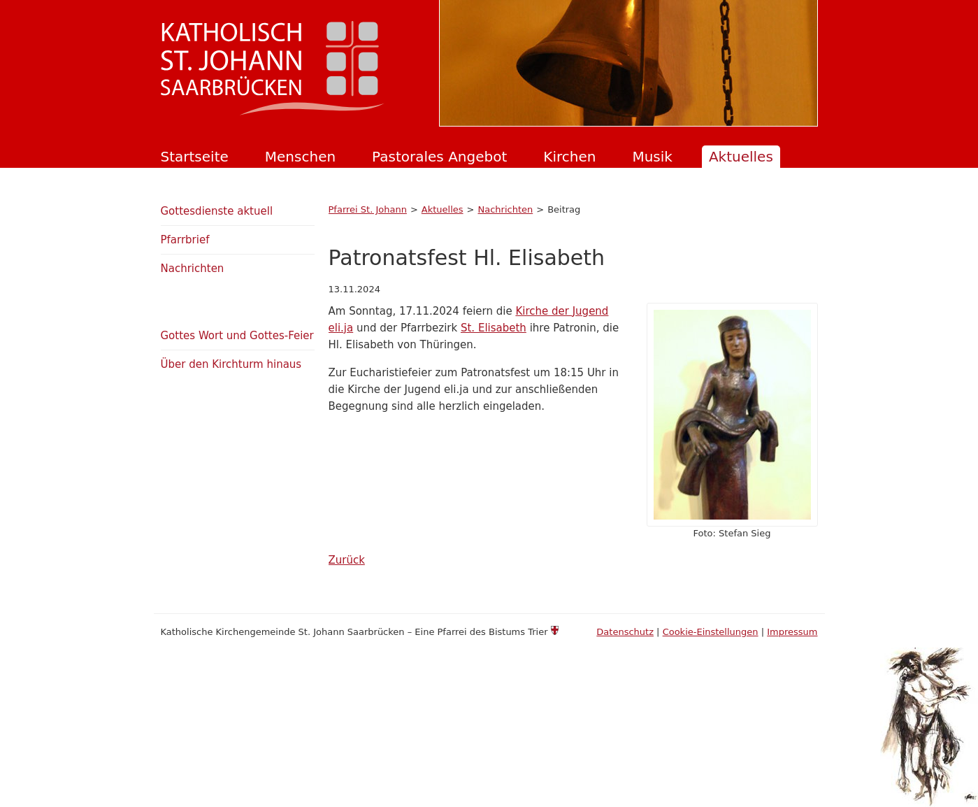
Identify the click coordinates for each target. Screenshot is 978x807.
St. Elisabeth (493, 328)
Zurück (347, 560)
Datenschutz (625, 632)
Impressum (792, 632)
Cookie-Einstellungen (710, 632)
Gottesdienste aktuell (217, 211)
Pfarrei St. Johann (368, 209)
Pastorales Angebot (439, 156)
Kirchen (569, 156)
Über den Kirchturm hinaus (231, 364)
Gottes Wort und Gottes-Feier (237, 335)
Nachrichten (505, 209)
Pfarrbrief (185, 240)
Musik (652, 156)
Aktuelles (741, 156)
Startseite (195, 156)
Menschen (300, 156)
